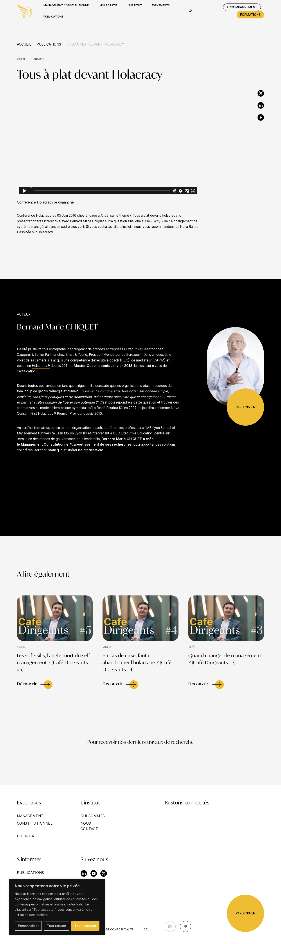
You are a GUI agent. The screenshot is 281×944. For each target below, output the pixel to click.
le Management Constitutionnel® (44, 444)
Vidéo (21, 59)
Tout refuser (56, 926)
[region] (57, 907)
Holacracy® (41, 366)
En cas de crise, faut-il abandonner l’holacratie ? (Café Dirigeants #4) (137, 663)
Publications (49, 44)
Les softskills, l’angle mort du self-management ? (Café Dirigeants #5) (54, 663)
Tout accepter (85, 926)
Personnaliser (28, 926)
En (170, 926)
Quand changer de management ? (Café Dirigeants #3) (224, 659)
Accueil (24, 44)
